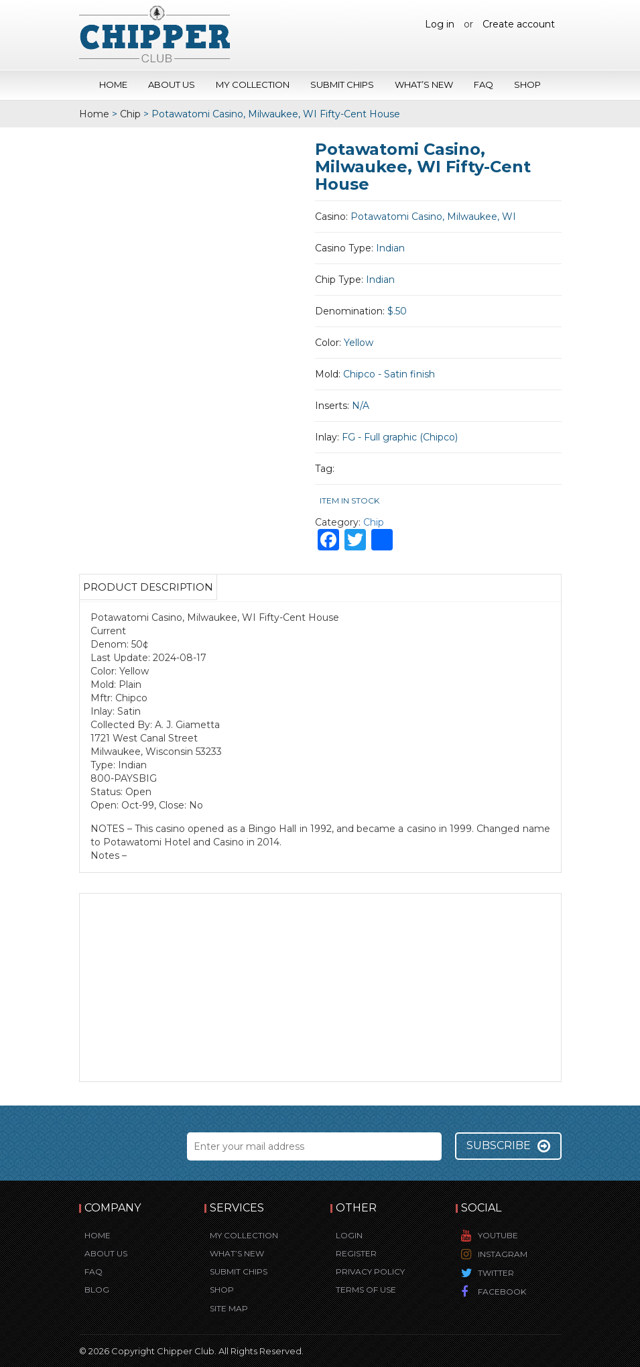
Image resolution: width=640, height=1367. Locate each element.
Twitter (496, 1273)
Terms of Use (366, 1290)
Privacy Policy (370, 1271)
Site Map (229, 1308)
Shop (527, 84)
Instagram (502, 1254)
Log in (439, 24)
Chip (130, 114)
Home (113, 84)
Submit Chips (342, 84)
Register (356, 1253)
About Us (171, 84)
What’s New (424, 84)
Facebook (502, 1292)
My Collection (253, 84)
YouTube (498, 1235)
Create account (519, 24)
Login (349, 1235)
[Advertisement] (320, 987)
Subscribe (508, 1145)
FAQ (483, 84)
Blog (96, 1290)
